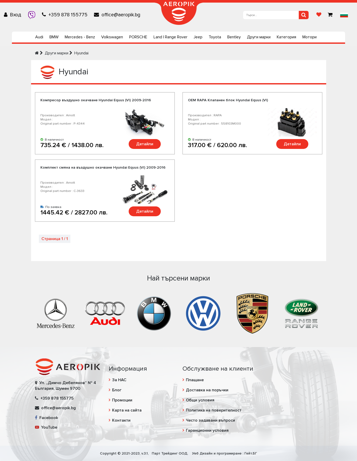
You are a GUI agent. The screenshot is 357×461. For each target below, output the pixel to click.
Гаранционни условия (207, 430)
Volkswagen (112, 37)
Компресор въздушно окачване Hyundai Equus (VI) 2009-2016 (95, 100)
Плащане (195, 380)
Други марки (259, 37)
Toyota (215, 37)
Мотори (309, 37)
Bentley (234, 37)
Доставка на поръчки (207, 390)
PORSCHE (138, 37)
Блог (116, 390)
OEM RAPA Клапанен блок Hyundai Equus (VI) (228, 100)
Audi (39, 37)
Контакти (121, 420)
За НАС (119, 380)
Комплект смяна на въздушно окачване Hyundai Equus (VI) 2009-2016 (102, 167)
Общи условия (200, 400)
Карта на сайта (127, 410)
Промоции (122, 400)
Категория (286, 37)
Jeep (198, 37)
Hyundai (81, 53)
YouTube (46, 427)
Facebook (46, 417)
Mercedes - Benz (80, 37)
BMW (54, 37)
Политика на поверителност (214, 410)
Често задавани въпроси (210, 420)
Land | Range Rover (170, 37)
